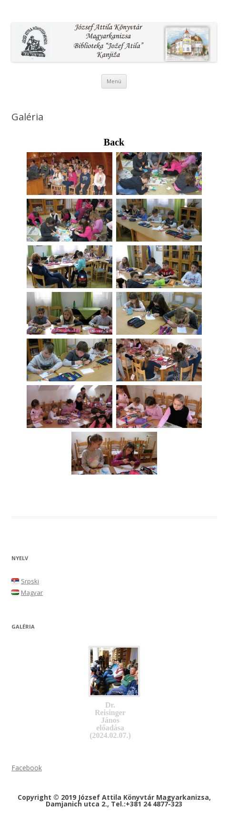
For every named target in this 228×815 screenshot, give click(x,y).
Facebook (26, 767)
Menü (114, 81)
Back (114, 142)
